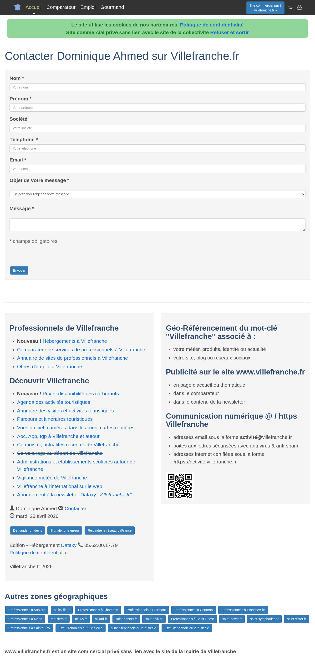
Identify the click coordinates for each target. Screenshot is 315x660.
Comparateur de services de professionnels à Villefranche (81, 349)
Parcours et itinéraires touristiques (55, 419)
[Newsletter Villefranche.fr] (290, 7)
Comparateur (61, 7)
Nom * (17, 78)
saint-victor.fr (296, 619)
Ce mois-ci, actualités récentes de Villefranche (68, 444)
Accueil (33, 7)
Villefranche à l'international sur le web (59, 486)
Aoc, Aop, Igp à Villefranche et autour (58, 436)
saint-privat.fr (232, 619)
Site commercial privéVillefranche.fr (265, 8)
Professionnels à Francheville (243, 610)
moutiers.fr (58, 619)
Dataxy (68, 545)
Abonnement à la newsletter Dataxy (74, 494)
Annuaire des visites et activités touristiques (65, 410)
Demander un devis (27, 530)
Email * (18, 159)
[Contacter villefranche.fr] (299, 7)
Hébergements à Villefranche (75, 341)
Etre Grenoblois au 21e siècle (80, 628)
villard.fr (101, 619)
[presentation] (46, 256)
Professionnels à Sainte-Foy (29, 628)
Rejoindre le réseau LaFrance (110, 530)
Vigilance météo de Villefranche (52, 477)
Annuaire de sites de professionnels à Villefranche (72, 358)
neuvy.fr (81, 619)
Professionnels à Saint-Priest (192, 619)
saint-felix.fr (154, 619)
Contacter (75, 508)
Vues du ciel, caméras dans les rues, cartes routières (76, 427)
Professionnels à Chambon (98, 610)
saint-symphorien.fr (264, 619)
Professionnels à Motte (25, 619)
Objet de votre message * (39, 180)
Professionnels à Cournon (193, 610)
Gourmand (112, 7)
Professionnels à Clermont (146, 610)
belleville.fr (62, 610)
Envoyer (19, 270)
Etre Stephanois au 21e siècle (187, 628)
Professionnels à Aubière (26, 610)
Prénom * (20, 98)
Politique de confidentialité (212, 24)
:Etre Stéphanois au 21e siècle (133, 628)
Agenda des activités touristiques (53, 402)
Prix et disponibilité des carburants (81, 393)
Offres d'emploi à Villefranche (49, 366)
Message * (22, 208)
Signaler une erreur (65, 530)
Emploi (88, 7)
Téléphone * (24, 139)
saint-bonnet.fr (126, 619)
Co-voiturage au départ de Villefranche (60, 453)
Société (18, 119)
